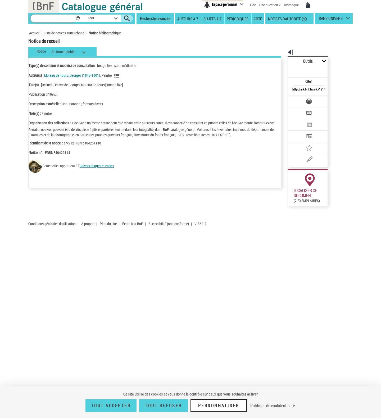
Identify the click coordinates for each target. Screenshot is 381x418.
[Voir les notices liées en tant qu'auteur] (117, 75)
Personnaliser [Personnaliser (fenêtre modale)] (218, 405)
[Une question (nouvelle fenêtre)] (304, 141)
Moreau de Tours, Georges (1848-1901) (72, 75)
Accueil (34, 32)
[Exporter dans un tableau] (297, 110)
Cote (258, 18)
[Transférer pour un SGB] (296, 120)
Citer (285, 69)
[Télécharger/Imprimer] (295, 90)
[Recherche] (53, 18)
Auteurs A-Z (187, 18)
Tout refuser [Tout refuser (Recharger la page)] (163, 405)
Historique (292, 4)
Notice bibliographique (105, 32)
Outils (282, 61)
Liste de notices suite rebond (64, 32)
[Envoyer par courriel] (294, 100)
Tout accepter (111, 405)
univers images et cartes (97, 171)
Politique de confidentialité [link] (272, 405)
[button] (77, 18)
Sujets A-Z (212, 18)
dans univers (331, 19)
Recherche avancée (155, 18)
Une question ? (269, 4)
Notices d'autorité (284, 18)
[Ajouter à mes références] (297, 131)
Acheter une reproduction (328, 203)
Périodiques (237, 18)
